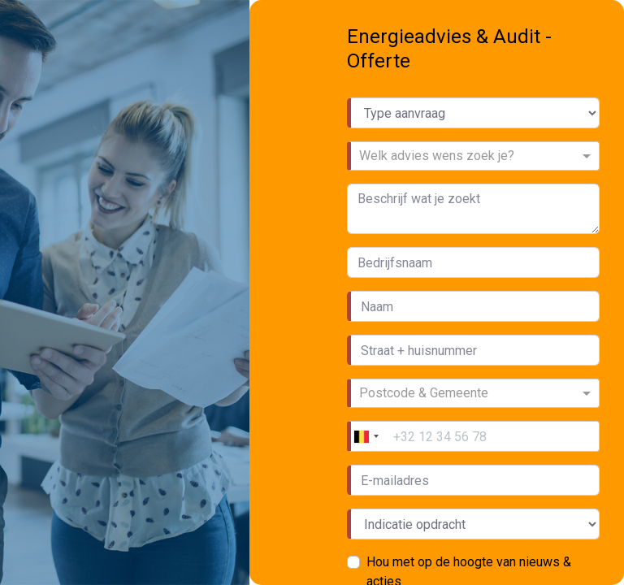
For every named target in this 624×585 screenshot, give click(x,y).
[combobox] (467, 158)
